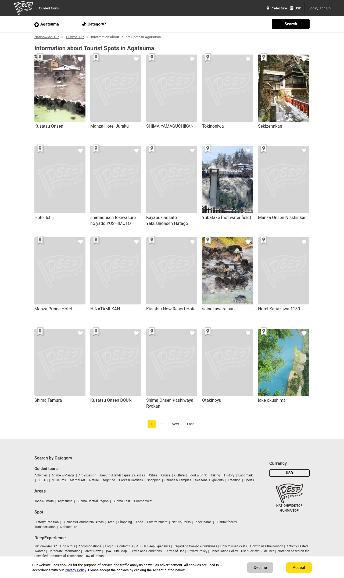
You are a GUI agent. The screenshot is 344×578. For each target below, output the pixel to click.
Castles (139, 475)
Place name (203, 522)
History (229, 475)
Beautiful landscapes (115, 475)
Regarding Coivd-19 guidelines (195, 546)
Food (139, 522)
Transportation (45, 527)
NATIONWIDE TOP (289, 505)
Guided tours (49, 8)
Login (109, 546)
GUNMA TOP (289, 510)
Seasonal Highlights (209, 480)
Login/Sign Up (320, 8)
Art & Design (87, 475)
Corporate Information (64, 551)
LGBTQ (43, 480)
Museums (59, 480)
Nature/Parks (181, 522)
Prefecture (277, 8)
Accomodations (89, 546)
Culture (179, 475)
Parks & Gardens (131, 480)
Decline (260, 567)
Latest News (93, 551)
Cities (153, 475)
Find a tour (67, 546)
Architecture (68, 527)
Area (111, 522)
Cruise (165, 475)
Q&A (108, 551)
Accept (299, 567)
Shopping (153, 480)
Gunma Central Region (93, 501)
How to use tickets (233, 546)
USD (295, 8)
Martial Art (77, 480)
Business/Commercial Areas (83, 522)
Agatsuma (65, 501)
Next (175, 423)
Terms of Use (174, 551)
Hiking (215, 475)
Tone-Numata (44, 501)
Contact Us (125, 546)
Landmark (245, 475)
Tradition (234, 480)
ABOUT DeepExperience (153, 546)
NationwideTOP (46, 37)
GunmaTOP (75, 37)
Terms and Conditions (146, 551)
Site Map (120, 551)
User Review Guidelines (257, 551)
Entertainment (157, 522)
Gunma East (121, 501)
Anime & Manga (63, 475)
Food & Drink (198, 475)
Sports (249, 480)
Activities (41, 475)
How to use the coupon (266, 546)
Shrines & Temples (177, 480)
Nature (94, 480)
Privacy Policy (197, 551)
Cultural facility (226, 522)
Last (190, 423)
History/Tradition (46, 522)
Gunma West (143, 501)
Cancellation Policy (224, 551)
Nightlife (109, 480)
